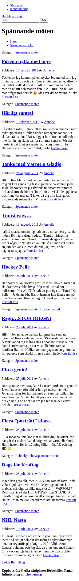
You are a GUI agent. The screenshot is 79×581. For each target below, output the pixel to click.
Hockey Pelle (16, 267)
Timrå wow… (17, 215)
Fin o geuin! (15, 369)
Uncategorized (50, 309)
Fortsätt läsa (10, 97)
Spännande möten (27, 52)
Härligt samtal (17, 113)
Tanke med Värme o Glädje (31, 164)
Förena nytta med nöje (26, 61)
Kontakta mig (19, 9)
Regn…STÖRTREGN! (26, 318)
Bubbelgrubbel (25, 456)
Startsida (16, 5)
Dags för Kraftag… (22, 464)
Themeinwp (33, 574)
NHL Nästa (14, 520)
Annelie (48, 70)
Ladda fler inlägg (13, 562)
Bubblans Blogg (13, 16)
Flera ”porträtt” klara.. (27, 420)
